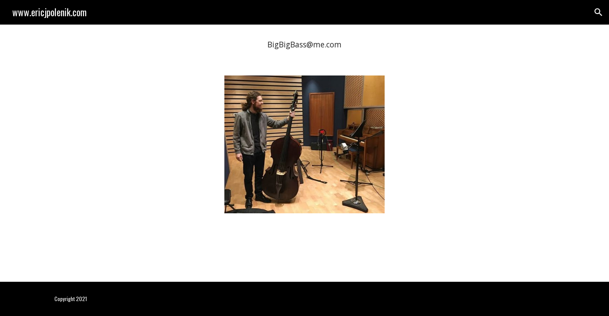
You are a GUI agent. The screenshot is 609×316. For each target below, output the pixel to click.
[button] (598, 12)
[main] (304, 44)
